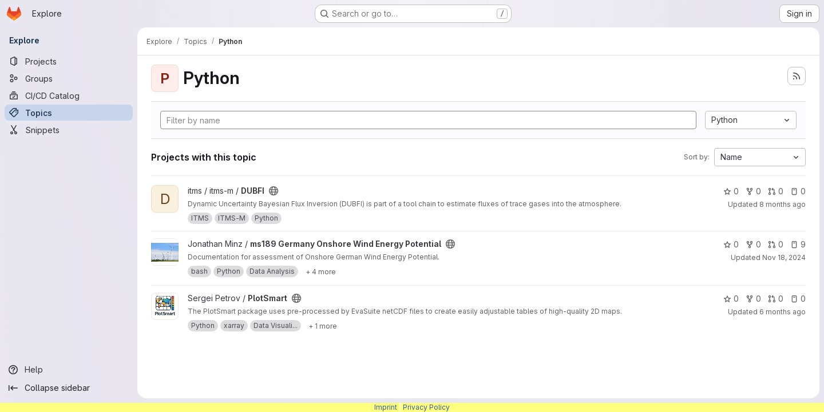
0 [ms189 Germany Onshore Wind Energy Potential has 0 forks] (753, 244)
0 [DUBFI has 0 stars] (731, 191)
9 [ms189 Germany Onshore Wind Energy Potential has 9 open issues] (798, 244)
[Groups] (69, 78)
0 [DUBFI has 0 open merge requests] (775, 191)
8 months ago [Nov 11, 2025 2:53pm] (782, 204)
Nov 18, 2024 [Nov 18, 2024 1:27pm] (784, 257)
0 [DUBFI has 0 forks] (753, 191)
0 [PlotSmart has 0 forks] (753, 298)
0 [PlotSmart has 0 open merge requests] (775, 298)
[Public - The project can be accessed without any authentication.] (273, 190)
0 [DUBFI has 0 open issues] (798, 191)
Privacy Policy (426, 407)
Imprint (385, 407)
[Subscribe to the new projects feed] (796, 76)
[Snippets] (69, 130)
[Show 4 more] (320, 271)
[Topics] (69, 113)
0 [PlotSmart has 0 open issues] (798, 298)
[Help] (69, 370)
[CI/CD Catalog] (69, 95)
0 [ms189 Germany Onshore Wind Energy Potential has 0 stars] (731, 244)
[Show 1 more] (322, 326)
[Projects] (69, 61)
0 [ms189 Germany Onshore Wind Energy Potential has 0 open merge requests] (775, 244)
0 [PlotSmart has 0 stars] (731, 298)
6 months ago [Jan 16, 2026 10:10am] (782, 311)
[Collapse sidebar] (69, 388)
